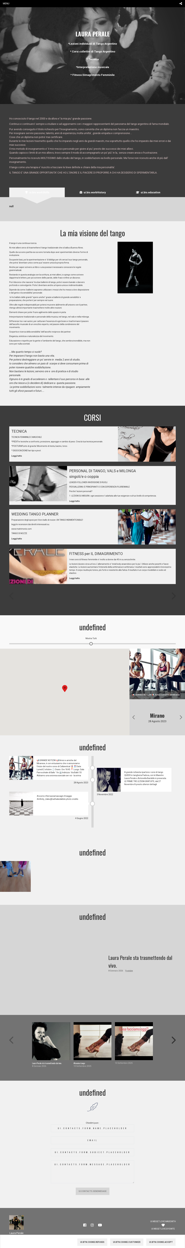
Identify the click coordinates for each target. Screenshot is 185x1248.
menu (6, 3)
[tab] (37, 192)
